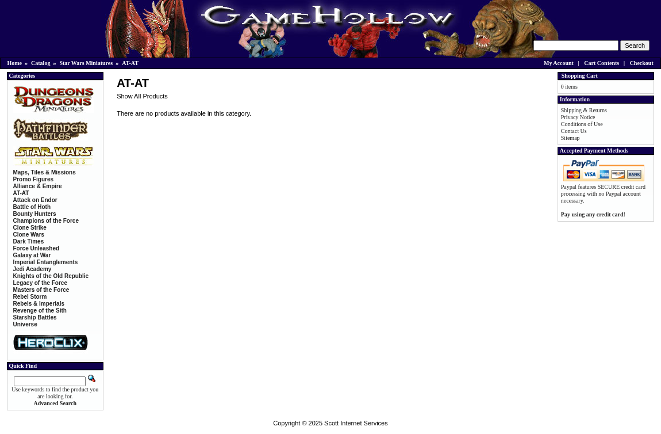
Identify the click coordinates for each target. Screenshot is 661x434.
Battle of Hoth (32, 207)
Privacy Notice (578, 117)
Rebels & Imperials (38, 303)
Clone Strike (30, 227)
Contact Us (574, 131)
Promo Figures (33, 179)
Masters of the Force (41, 290)
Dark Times (28, 241)
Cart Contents (601, 63)
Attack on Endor (35, 200)
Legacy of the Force (40, 283)
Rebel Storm (30, 297)
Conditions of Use (582, 124)
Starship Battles (35, 317)
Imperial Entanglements (45, 262)
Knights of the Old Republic (51, 276)
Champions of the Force (46, 221)
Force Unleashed (36, 248)
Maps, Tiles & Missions (44, 172)
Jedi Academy (32, 269)
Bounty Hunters (34, 214)
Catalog (40, 63)
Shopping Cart (580, 76)
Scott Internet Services (356, 423)
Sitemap (570, 138)
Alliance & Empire (37, 186)
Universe (25, 324)
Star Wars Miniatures (86, 63)
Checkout (642, 63)
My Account (559, 63)
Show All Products (142, 96)
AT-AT (130, 63)
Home (14, 63)
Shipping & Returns (584, 110)
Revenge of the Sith (40, 310)
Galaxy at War (32, 255)
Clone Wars (29, 234)
